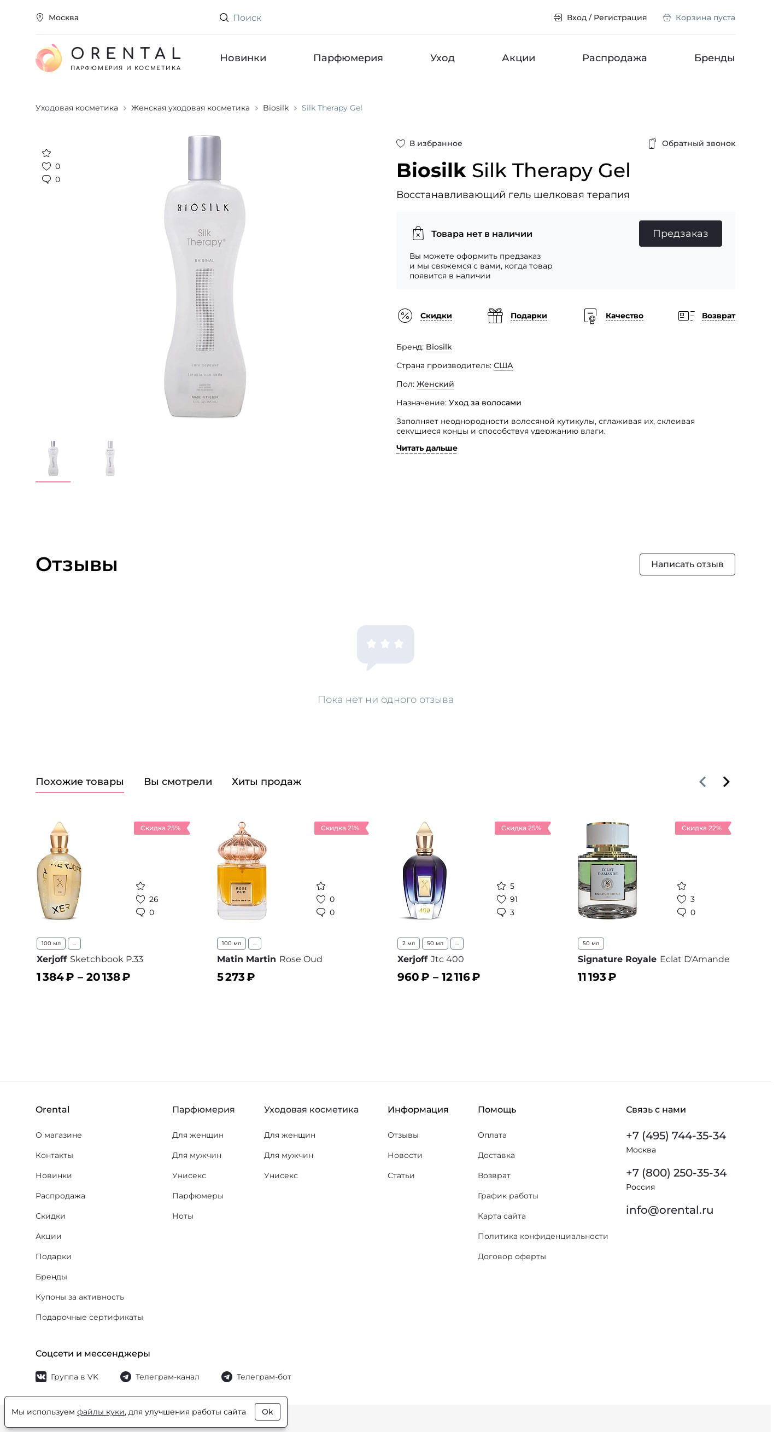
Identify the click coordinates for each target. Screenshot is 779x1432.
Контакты (54, 1155)
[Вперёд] (726, 781)
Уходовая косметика (311, 1109)
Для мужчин (196, 1155)
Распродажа (614, 58)
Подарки (54, 1256)
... (74, 943)
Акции (518, 58)
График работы (508, 1196)
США (503, 365)
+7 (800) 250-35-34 (676, 1172)
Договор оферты (512, 1256)
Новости (405, 1155)
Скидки (51, 1216)
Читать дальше (427, 448)
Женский (435, 384)
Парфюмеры (198, 1196)
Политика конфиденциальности (543, 1236)
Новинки (243, 58)
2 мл (408, 943)
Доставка (496, 1155)
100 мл (51, 943)
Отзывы (403, 1135)
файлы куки (101, 1412)
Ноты (183, 1216)
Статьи (401, 1175)
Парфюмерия (348, 58)
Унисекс (189, 1175)
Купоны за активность (80, 1297)
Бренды (714, 58)
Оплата (492, 1135)
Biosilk (439, 347)
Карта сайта (502, 1216)
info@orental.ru (670, 1209)
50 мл (435, 943)
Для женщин (198, 1135)
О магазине (59, 1135)
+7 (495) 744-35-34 (676, 1135)
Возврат (494, 1175)
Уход (442, 58)
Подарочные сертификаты (89, 1317)
